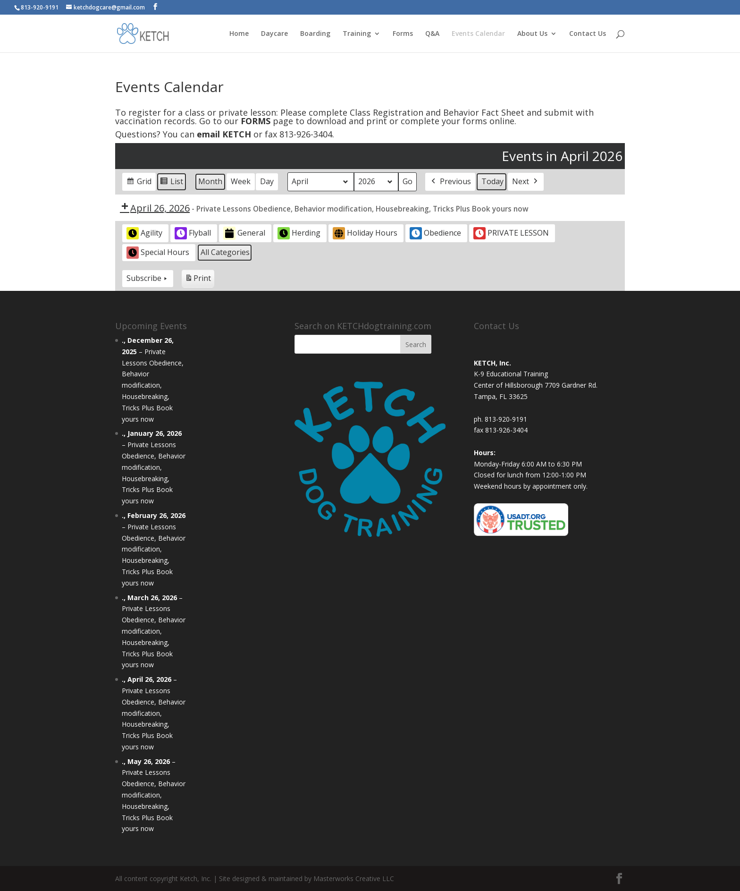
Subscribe (147, 278)
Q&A (432, 34)
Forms (403, 34)
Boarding (315, 34)
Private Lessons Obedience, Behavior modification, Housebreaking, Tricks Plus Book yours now (153, 385)
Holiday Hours (365, 233)
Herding (299, 233)
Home (239, 34)
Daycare (274, 34)
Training (357, 34)
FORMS (255, 121)
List (171, 183)
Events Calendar (478, 34)
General (244, 233)
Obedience (435, 233)
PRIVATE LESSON (511, 233)
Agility (144, 233)
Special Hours (157, 252)
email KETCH (224, 134)
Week (241, 181)
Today (492, 181)
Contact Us (587, 34)
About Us (532, 34)
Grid (138, 183)
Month (210, 181)
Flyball (193, 233)
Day (267, 181)
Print (198, 280)
